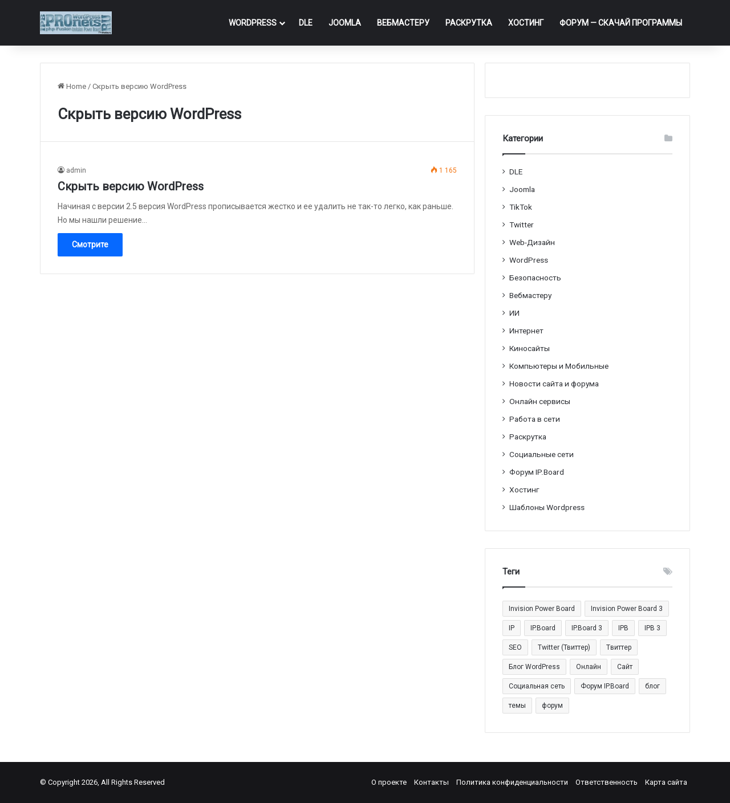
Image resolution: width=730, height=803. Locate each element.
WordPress (253, 22)
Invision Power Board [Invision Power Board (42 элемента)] (542, 609)
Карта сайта (666, 782)
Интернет (526, 330)
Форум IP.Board (536, 471)
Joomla (344, 22)
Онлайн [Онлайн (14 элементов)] (588, 667)
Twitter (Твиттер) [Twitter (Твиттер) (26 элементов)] (564, 647)
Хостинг (526, 22)
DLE (306, 22)
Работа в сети (534, 418)
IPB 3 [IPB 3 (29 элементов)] (652, 628)
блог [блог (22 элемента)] (652, 686)
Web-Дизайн (532, 242)
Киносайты (529, 348)
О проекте (389, 782)
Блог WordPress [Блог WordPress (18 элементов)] (534, 667)
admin (76, 170)
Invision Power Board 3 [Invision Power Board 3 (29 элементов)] (627, 609)
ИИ (514, 312)
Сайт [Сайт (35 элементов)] (624, 667)
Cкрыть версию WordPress (131, 186)
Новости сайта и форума (554, 383)
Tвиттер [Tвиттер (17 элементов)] (618, 647)
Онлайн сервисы (539, 401)
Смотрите (90, 244)
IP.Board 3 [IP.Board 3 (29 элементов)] (586, 628)
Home (72, 86)
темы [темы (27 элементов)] (517, 706)
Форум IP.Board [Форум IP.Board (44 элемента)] (605, 686)
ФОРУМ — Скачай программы (620, 22)
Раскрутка (468, 22)
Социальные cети (541, 454)
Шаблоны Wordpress (547, 507)
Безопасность (535, 277)
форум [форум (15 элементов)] (552, 706)
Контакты (431, 782)
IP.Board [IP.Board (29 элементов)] (542, 628)
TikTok (520, 206)
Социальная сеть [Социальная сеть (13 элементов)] (537, 686)
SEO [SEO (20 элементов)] (515, 647)
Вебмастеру (403, 22)
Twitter (521, 224)
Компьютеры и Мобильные (559, 365)
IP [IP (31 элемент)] (511, 628)
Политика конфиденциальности (512, 782)
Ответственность (606, 782)
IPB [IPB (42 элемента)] (623, 628)
